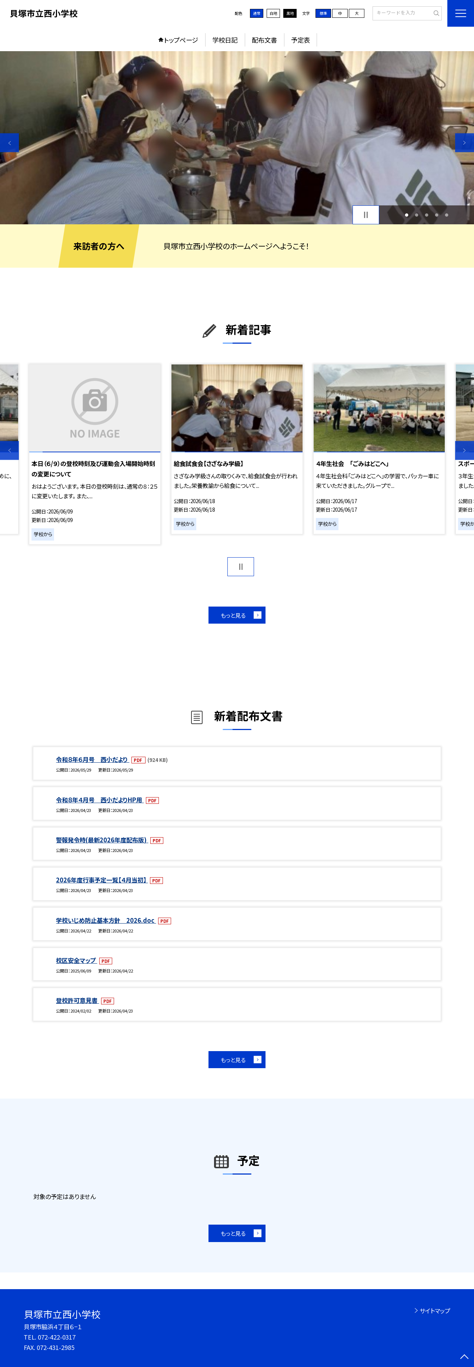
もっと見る (233, 615)
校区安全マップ (76, 960)
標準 (323, 13)
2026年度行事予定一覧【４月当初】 (102, 879)
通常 (256, 13)
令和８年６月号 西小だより (92, 759)
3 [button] (426, 215)
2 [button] (416, 215)
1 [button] (406, 215)
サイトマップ (435, 1310)
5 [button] (446, 215)
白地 (273, 13)
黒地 (290, 13)
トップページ (181, 39)
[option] (237, 137)
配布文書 (264, 39)
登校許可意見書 (77, 1000)
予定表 (300, 39)
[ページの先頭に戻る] (464, 1357)
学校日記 (224, 39)
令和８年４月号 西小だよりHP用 (100, 799)
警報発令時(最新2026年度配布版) (102, 839)
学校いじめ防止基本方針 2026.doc (106, 920)
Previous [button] (9, 142)
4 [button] (436, 215)
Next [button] (464, 142)
